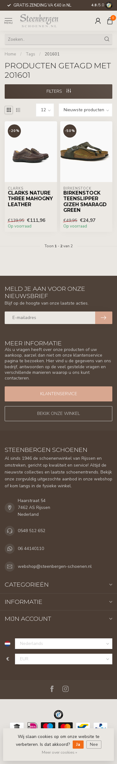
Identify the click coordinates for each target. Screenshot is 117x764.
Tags (30, 54)
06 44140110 (31, 549)
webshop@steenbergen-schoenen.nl (55, 566)
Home (10, 54)
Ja (78, 744)
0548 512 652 (31, 531)
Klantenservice (58, 394)
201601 (52, 54)
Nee (94, 744)
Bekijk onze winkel (58, 413)
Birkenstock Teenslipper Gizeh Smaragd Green (85, 201)
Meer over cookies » (59, 752)
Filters (58, 91)
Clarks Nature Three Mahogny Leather (30, 198)
